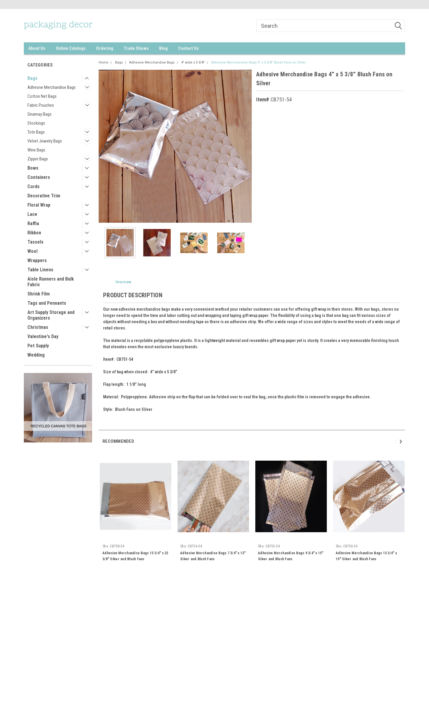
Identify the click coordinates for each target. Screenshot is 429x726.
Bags (32, 78)
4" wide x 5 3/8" (193, 62)
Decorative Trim (43, 196)
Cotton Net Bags (42, 96)
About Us (36, 48)
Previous (396, 441)
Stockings (36, 123)
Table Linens (40, 270)
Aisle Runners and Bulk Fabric (50, 281)
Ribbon (34, 233)
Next (402, 441)
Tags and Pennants (46, 303)
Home (103, 62)
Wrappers (37, 260)
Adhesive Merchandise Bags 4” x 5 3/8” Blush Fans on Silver (258, 62)
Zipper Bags (37, 159)
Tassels (35, 242)
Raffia (33, 223)
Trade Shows (136, 48)
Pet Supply (38, 346)
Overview (123, 282)
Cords (33, 186)
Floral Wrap (38, 205)
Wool (32, 251)
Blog (163, 48)
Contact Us (188, 48)
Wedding (36, 355)
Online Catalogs (71, 48)
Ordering (104, 48)
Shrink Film (38, 294)
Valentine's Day (42, 336)
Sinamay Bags (39, 114)
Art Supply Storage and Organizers (50, 315)
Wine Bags (36, 150)
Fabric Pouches (40, 105)
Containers (38, 177)
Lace (32, 214)
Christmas (37, 327)
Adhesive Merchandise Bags (51, 87)
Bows (32, 168)
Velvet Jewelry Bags (44, 141)
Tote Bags (36, 132)
